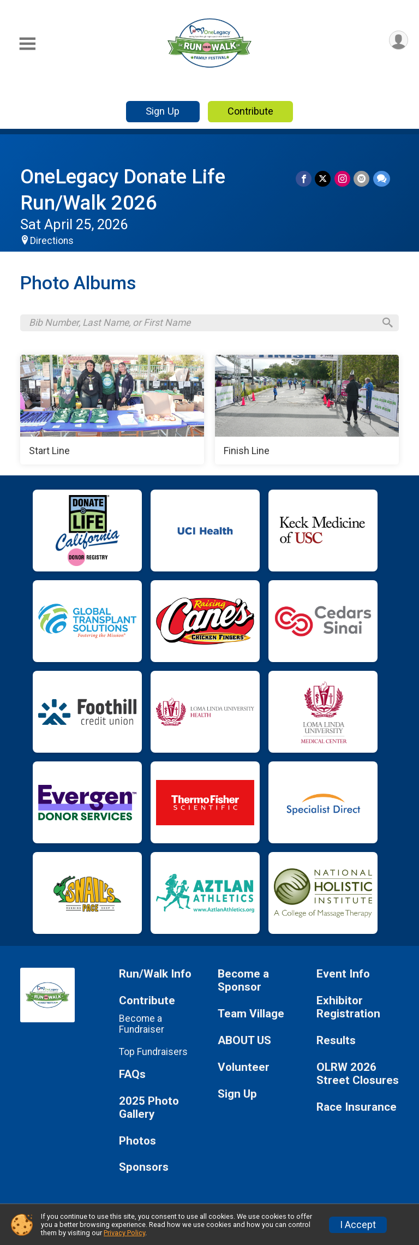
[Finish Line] (307, 411)
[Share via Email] (362, 179)
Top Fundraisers (153, 1052)
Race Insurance (356, 1108)
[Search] (385, 323)
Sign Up (162, 111)
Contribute (250, 111)
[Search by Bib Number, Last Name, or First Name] (202, 323)
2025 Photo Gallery (149, 1109)
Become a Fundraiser (141, 1025)
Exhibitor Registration (348, 1009)
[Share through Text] (381, 179)
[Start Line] (112, 411)
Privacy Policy (124, 1233)
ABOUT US (244, 1041)
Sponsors (144, 1169)
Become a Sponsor (243, 982)
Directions (52, 240)
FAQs (132, 1075)
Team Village (251, 1015)
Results (336, 1041)
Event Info (343, 975)
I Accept (358, 1224)
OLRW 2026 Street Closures (357, 1075)
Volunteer (244, 1068)
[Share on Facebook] (305, 179)
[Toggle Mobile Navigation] (27, 44)
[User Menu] (398, 41)
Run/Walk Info (155, 975)
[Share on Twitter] (324, 179)
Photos (137, 1142)
